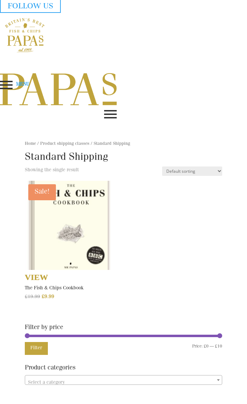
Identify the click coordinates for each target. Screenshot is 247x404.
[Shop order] (192, 171)
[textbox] (123, 382)
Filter (36, 348)
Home (30, 144)
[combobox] (124, 380)
